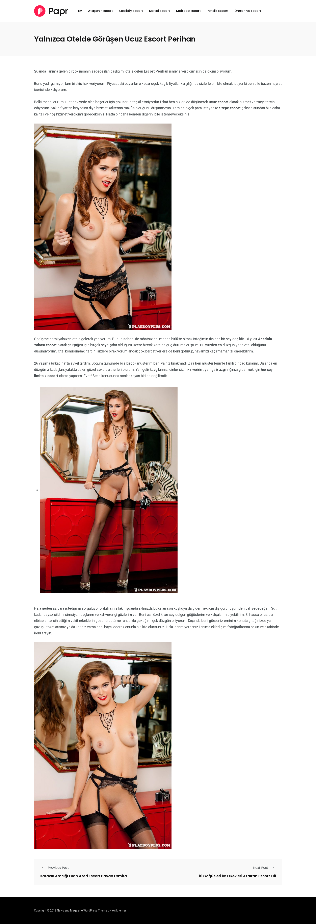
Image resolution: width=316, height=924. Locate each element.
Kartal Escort (159, 10)
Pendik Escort (218, 10)
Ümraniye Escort (248, 10)
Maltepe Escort (188, 10)
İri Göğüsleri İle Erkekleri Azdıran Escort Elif (237, 875)
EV (80, 10)
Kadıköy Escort (131, 10)
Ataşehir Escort (100, 10)
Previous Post (54, 867)
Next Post (264, 867)
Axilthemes (119, 910)
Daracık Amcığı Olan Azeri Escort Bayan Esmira (83, 875)
